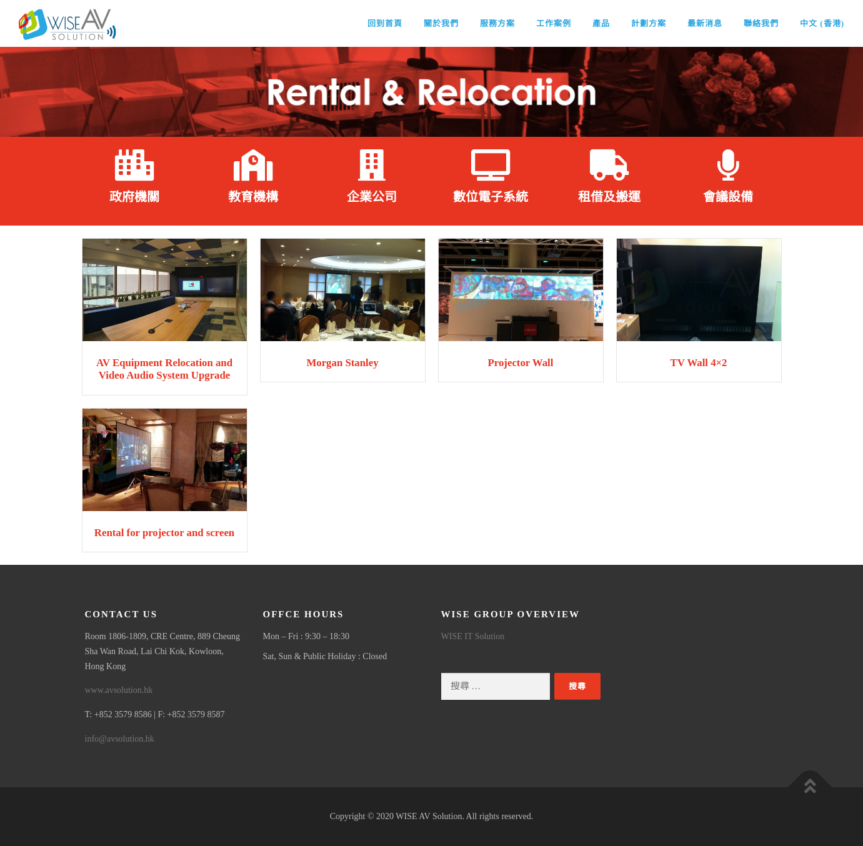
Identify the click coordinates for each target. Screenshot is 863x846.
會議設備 (728, 197)
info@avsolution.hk (119, 739)
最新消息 (704, 23)
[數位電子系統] (490, 165)
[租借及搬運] (609, 165)
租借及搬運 (609, 197)
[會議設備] (728, 165)
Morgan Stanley (342, 363)
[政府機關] (134, 165)
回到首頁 (384, 23)
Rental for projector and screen (164, 533)
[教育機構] (253, 165)
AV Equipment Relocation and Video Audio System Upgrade (164, 369)
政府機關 (134, 197)
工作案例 (553, 23)
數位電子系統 (490, 197)
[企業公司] (371, 165)
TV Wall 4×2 (698, 363)
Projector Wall (521, 363)
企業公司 (372, 197)
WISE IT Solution (473, 636)
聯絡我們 (761, 23)
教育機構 (253, 197)
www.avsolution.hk (119, 690)
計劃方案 (648, 23)
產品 (601, 23)
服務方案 (497, 23)
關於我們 (441, 23)
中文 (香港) (822, 23)
